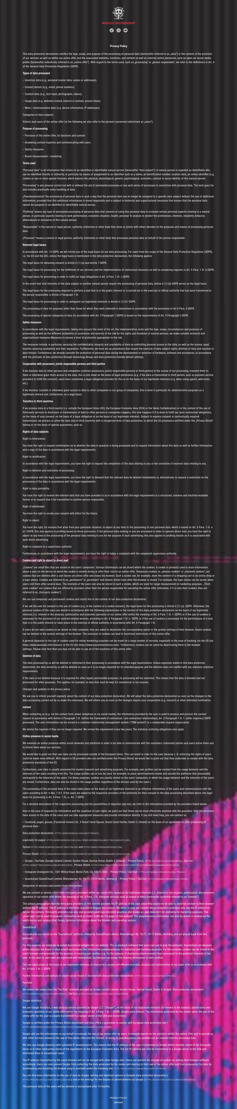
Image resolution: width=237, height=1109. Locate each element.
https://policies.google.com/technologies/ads (47, 1079)
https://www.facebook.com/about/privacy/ (77, 833)
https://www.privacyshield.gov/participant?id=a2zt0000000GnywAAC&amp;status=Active (85, 854)
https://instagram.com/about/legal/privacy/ (161, 872)
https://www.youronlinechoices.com (102, 847)
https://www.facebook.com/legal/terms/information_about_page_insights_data (88, 840)
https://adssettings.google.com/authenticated (47, 865)
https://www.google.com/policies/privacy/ (45, 994)
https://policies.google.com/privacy (164, 861)
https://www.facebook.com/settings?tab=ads (54, 847)
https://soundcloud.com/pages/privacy (168, 879)
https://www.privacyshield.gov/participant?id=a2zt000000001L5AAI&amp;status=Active (135, 865)
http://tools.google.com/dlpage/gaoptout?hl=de (140, 1068)
